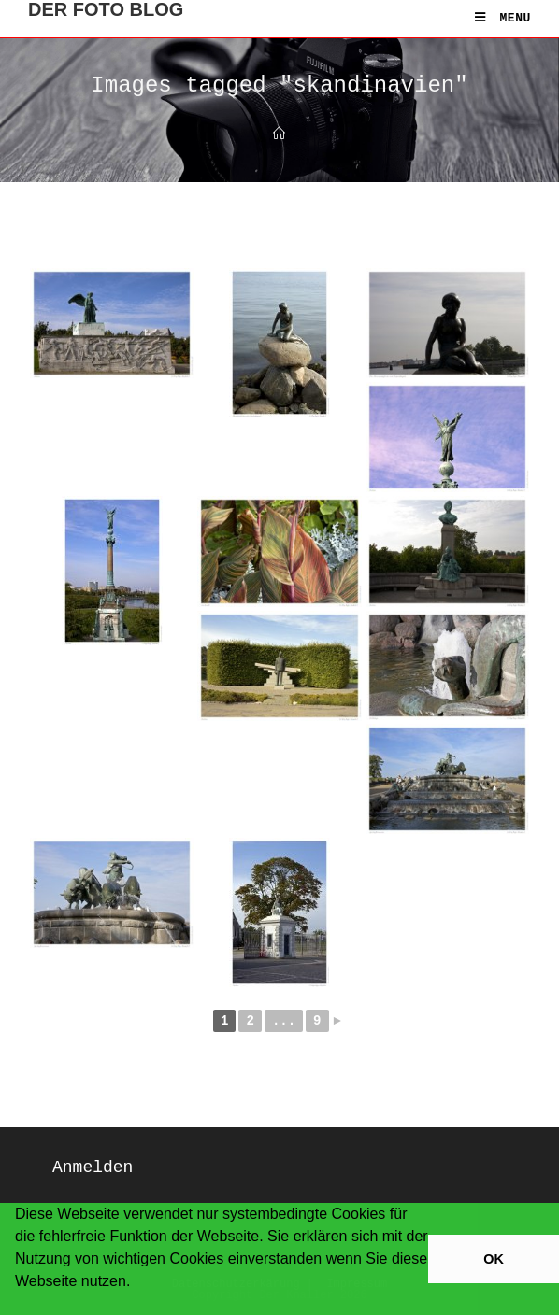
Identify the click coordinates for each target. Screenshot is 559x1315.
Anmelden (92, 1167)
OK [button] (493, 1258)
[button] (18, 1305)
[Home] (279, 135)
